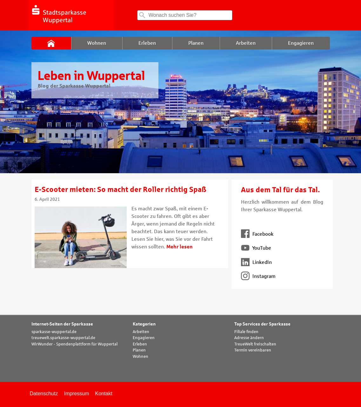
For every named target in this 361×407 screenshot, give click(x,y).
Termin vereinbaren (252, 350)
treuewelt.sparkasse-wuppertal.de (63, 338)
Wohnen (140, 356)
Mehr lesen (179, 246)
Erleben (140, 344)
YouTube (256, 248)
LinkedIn (256, 262)
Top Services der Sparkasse (262, 324)
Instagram (258, 276)
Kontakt (103, 393)
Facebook (257, 234)
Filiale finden (246, 332)
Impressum (76, 393)
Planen (139, 350)
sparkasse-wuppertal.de (54, 332)
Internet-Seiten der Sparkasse (62, 324)
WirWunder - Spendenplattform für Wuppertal (74, 344)
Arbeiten (141, 332)
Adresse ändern (249, 338)
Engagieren (144, 338)
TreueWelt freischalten (255, 344)
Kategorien (144, 324)
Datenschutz (44, 393)
